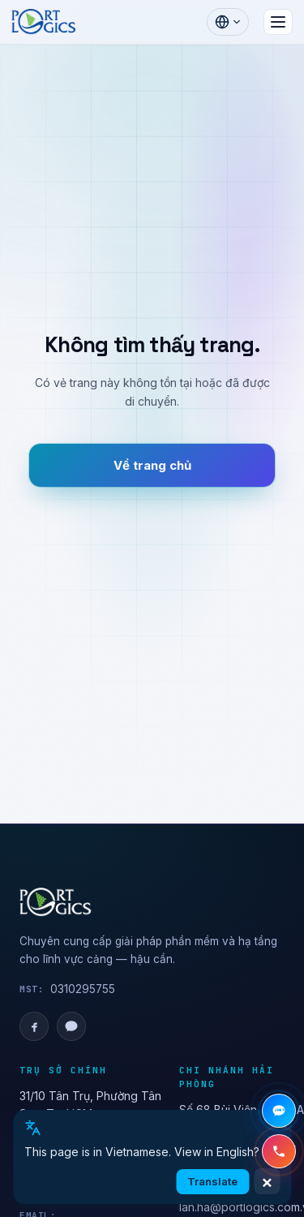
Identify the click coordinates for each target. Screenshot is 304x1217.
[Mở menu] (278, 22)
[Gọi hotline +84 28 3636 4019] (279, 1151)
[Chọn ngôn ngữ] (228, 22)
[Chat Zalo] (279, 1111)
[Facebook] (34, 1026)
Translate (212, 1181)
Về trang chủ (152, 465)
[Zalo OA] (71, 1026)
